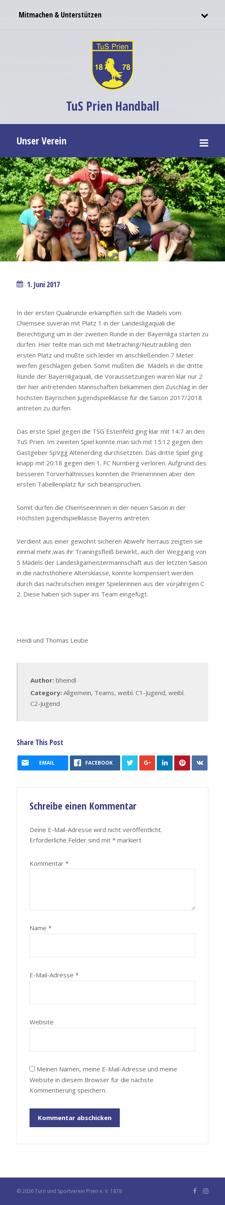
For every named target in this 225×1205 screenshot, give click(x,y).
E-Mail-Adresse (54, 975)
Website (42, 1022)
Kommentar (49, 863)
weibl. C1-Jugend (141, 692)
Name (41, 928)
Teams (104, 692)
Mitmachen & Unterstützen (59, 15)
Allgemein (77, 692)
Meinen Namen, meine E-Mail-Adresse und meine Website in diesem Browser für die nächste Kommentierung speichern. (103, 1079)
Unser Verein (42, 140)
